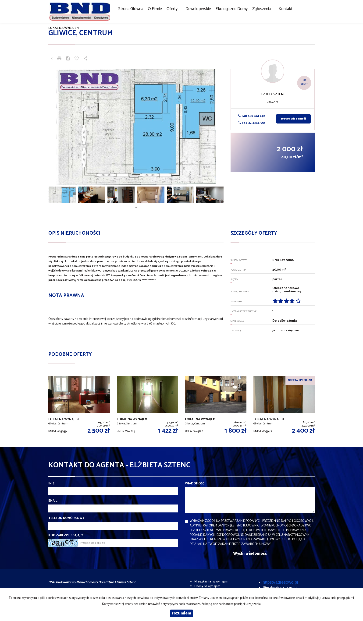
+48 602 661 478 (251, 116)
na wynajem (211, 581)
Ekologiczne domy (232, 8)
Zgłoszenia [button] (263, 8)
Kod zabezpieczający (65, 535)
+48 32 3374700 (251, 123)
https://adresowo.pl (280, 582)
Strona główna (130, 8)
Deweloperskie (198, 8)
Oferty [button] (174, 8)
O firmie (155, 8)
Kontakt (285, 8)
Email (52, 501)
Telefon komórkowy (66, 518)
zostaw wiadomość (293, 119)
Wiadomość (194, 483)
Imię (51, 483)
